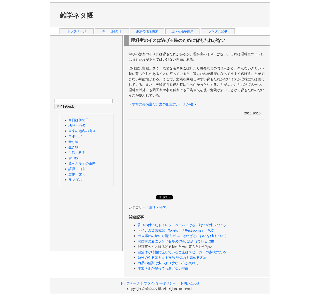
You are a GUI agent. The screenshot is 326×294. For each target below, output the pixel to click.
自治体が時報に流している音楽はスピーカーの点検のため (182, 252)
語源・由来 (76, 169)
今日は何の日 (111, 31)
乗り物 (73, 142)
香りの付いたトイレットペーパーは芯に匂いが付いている (182, 225)
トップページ (76, 31)
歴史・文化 (76, 174)
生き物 (73, 147)
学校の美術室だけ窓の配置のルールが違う (164, 104)
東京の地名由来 (147, 31)
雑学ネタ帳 (76, 15)
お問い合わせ (189, 283)
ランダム (75, 180)
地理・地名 (76, 125)
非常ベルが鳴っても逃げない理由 (163, 268)
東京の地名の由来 (82, 131)
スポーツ (75, 136)
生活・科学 (157, 207)
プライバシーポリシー (160, 283)
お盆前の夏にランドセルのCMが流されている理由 (176, 241)
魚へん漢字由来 (182, 31)
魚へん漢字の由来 (82, 163)
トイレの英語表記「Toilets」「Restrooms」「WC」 (177, 230)
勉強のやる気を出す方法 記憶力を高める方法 (172, 257)
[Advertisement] (183, 14)
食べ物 (73, 158)
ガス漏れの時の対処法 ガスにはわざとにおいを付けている (182, 236)
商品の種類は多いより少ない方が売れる (168, 263)
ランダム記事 (217, 31)
